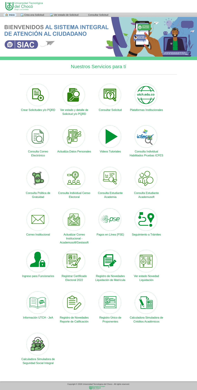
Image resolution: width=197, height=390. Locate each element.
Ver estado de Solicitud (66, 14)
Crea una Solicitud (34, 14)
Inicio (12, 14)
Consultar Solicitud (98, 14)
